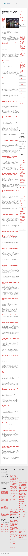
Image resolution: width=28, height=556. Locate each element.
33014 (5, 490)
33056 (6, 492)
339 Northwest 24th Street (11, 235)
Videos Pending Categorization (21, 127)
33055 (5, 492)
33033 (6, 491)
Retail (2, 507)
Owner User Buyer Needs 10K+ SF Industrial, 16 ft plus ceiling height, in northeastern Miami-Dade (14, 505)
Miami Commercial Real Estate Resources (22, 169)
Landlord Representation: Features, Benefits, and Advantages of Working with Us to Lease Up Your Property (22, 183)
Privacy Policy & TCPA (22, 235)
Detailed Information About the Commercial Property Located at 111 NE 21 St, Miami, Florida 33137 (13, 496)
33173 (2, 499)
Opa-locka (4, 515)
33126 (6, 493)
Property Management (22, 106)
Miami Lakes (3, 513)
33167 (3, 498)
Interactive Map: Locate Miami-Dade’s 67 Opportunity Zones (22, 229)
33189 (6, 501)
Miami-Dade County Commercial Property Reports (22, 192)
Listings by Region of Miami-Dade (22, 226)
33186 (3, 501)
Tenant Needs (21, 118)
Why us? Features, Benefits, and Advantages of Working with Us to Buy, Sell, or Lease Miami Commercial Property (22, 172)
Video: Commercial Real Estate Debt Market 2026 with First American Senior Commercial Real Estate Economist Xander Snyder (22, 29)
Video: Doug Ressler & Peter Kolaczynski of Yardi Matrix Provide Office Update (22, 51)
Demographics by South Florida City (22, 198)
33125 (5, 493)
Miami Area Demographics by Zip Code (22, 196)
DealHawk (11, 9)
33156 (2, 529)
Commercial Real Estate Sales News (22, 194)
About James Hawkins (22, 158)
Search (16, 3)
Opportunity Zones (22, 103)
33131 (5, 494)
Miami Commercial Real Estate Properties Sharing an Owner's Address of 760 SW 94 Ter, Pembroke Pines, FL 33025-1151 (14, 499)
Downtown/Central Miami (3, 506)
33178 (1, 500)
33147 (3, 528)
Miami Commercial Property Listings (22, 160)
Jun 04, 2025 (3, 9)
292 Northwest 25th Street (12, 236)
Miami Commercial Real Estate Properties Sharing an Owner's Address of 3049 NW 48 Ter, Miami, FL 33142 (14, 479)
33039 (2, 492)
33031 (3, 491)
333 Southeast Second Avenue (8, 336)
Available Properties (22, 78)
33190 (7, 501)
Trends (20, 121)
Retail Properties (22, 109)
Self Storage (21, 110)
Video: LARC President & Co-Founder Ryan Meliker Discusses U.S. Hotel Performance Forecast (22, 61)
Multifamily (6, 507)
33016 (7, 490)
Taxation (21, 115)
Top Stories (7, 9)
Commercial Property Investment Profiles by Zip (22, 214)
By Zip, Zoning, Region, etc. (22, 20)
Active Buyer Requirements (21, 231)
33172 (1, 499)
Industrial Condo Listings (22, 205)
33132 (6, 494)
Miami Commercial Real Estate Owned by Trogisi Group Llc (14, 481)
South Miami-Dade (3, 505)
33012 (2, 490)
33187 (5, 501)
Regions (6, 506)
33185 (2, 501)
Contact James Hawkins (21, 156)
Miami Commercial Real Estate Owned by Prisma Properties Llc (14, 493)
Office (20, 14)
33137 (6, 527)
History (20, 87)
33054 (3, 492)
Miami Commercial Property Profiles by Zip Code (22, 165)
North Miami (7, 514)
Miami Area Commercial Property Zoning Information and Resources (22, 220)
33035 (1, 492)
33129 (2, 494)
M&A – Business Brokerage (22, 94)
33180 (3, 500)
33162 (7, 529)
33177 (7, 499)
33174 (3, 499)
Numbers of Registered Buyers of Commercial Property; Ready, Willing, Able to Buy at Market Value (22, 217)
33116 (2, 493)
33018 (1, 491)
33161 (6, 529)
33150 (6, 528)
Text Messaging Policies (22, 237)
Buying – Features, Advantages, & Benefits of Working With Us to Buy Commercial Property (22, 176)
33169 (6, 498)
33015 (6, 490)
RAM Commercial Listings (22, 211)
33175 (5, 499)
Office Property (21, 101)
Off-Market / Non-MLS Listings (22, 203)
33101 (7, 492)
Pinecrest (1, 516)
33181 (5, 500)
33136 (5, 527)
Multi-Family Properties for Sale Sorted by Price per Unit (22, 209)
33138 (7, 527)
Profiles (21, 104)
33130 (3, 494)
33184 (1, 501)
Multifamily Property (22, 97)
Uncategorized (21, 122)
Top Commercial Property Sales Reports (22, 222)
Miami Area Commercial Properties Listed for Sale (22, 201)
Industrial (21, 11)
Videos (20, 125)
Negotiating (21, 98)
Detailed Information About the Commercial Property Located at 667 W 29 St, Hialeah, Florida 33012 (13, 484)
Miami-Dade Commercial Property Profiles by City (22, 162)
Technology (21, 116)
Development (21, 81)
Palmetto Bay (6, 515)
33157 (3, 529)
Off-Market (4, 508)
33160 (5, 529)
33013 (3, 490)
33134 (2, 527)
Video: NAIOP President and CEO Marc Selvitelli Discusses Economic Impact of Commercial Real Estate (22, 71)
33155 (1, 529)
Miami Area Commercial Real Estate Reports (22, 167)
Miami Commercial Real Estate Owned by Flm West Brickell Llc (14, 502)
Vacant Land (21, 17)
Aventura (6, 508)
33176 (6, 499)
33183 (7, 500)
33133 (7, 494)
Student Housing (22, 113)
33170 (7, 498)
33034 (7, 491)
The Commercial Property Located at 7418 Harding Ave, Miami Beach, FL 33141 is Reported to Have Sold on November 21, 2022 (13, 475)
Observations (21, 100)
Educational (21, 84)
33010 (1, 490)
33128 (1, 494)
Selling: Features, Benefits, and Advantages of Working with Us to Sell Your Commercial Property (22, 179)
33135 (3, 527)
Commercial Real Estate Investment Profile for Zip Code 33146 (14, 515)
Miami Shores (6, 513)
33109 (1, 493)
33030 (2, 491)
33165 (1, 498)
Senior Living (21, 112)
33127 (7, 493)
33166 (2, 498)
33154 (7, 528)
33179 (2, 500)
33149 (5, 528)
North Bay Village (3, 514)
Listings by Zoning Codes (22, 224)
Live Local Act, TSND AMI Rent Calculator (22, 233)
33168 (5, 498)
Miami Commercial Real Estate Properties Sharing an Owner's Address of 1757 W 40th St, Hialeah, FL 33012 (14, 491)
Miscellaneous (21, 95)
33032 (5, 491)
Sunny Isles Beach (6, 516)
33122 (3, 493)
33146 (2, 528)
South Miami (4, 516)
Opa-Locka (6, 505)
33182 (6, 500)
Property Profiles (22, 107)
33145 (1, 528)
